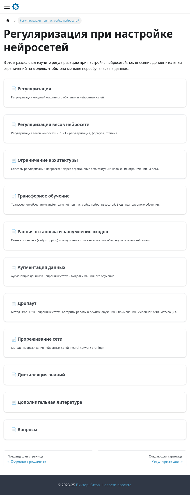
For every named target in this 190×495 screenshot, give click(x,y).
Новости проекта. (117, 484)
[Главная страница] (8, 20)
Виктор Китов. (88, 484)
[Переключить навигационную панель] (7, 6)
